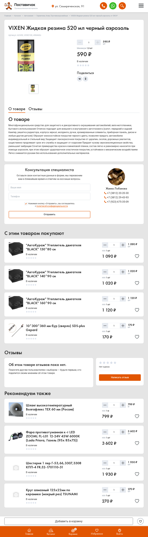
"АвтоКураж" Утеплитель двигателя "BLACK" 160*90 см (53, 301)
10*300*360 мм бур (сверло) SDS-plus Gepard (55, 328)
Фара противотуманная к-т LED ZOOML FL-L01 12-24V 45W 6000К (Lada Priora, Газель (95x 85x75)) (53, 436)
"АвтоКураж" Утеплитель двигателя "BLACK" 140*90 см (53, 274)
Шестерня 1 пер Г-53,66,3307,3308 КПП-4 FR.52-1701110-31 (53, 465)
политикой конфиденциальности (52, 206)
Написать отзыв (120, 377)
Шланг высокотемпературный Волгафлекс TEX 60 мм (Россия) (50, 407)
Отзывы (35, 109)
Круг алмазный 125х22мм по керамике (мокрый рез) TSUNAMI (52, 492)
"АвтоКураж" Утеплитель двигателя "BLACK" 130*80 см (53, 247)
